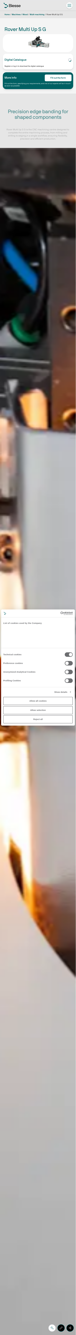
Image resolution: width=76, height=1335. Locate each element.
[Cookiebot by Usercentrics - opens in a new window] (60, 613)
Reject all (38, 719)
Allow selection (38, 710)
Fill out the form (58, 78)
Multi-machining (37, 15)
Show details (60, 692)
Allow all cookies (38, 701)
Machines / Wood (20, 15)
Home (7, 15)
